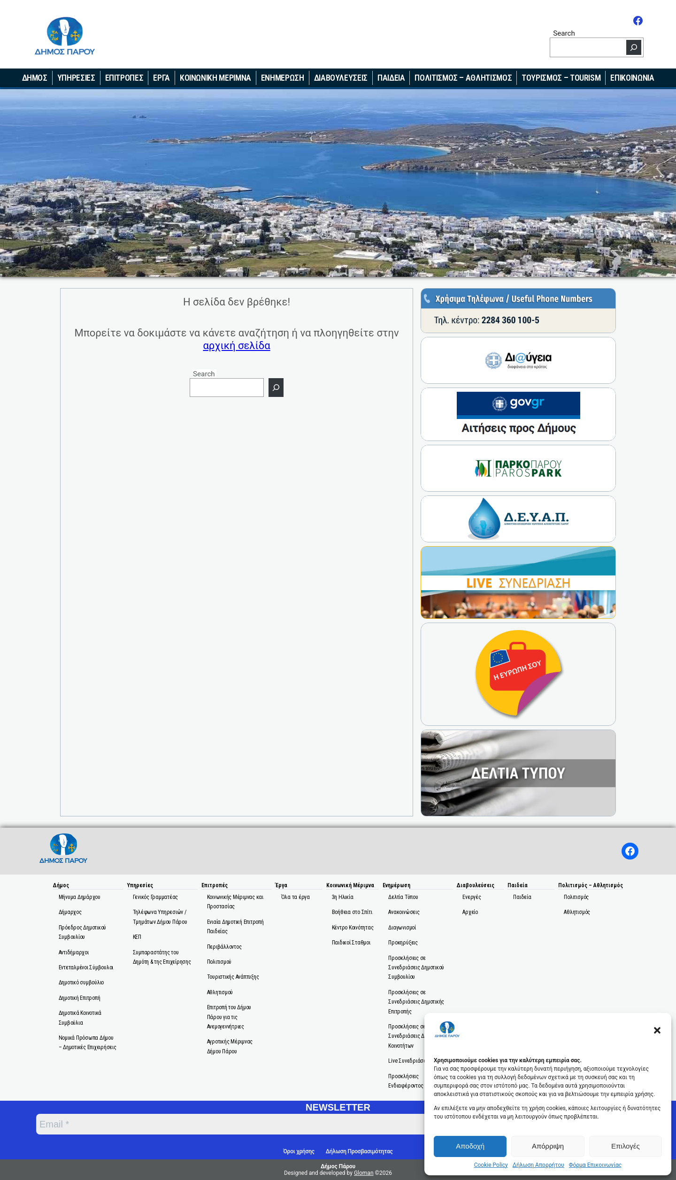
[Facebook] (638, 20)
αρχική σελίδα (236, 345)
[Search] (633, 47)
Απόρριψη (548, 1146)
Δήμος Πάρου (338, 1166)
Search (564, 33)
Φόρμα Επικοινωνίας (595, 1165)
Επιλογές (625, 1146)
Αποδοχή (470, 1146)
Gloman (364, 1173)
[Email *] (272, 1124)
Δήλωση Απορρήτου (538, 1165)
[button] (657, 1030)
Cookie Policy (491, 1165)
